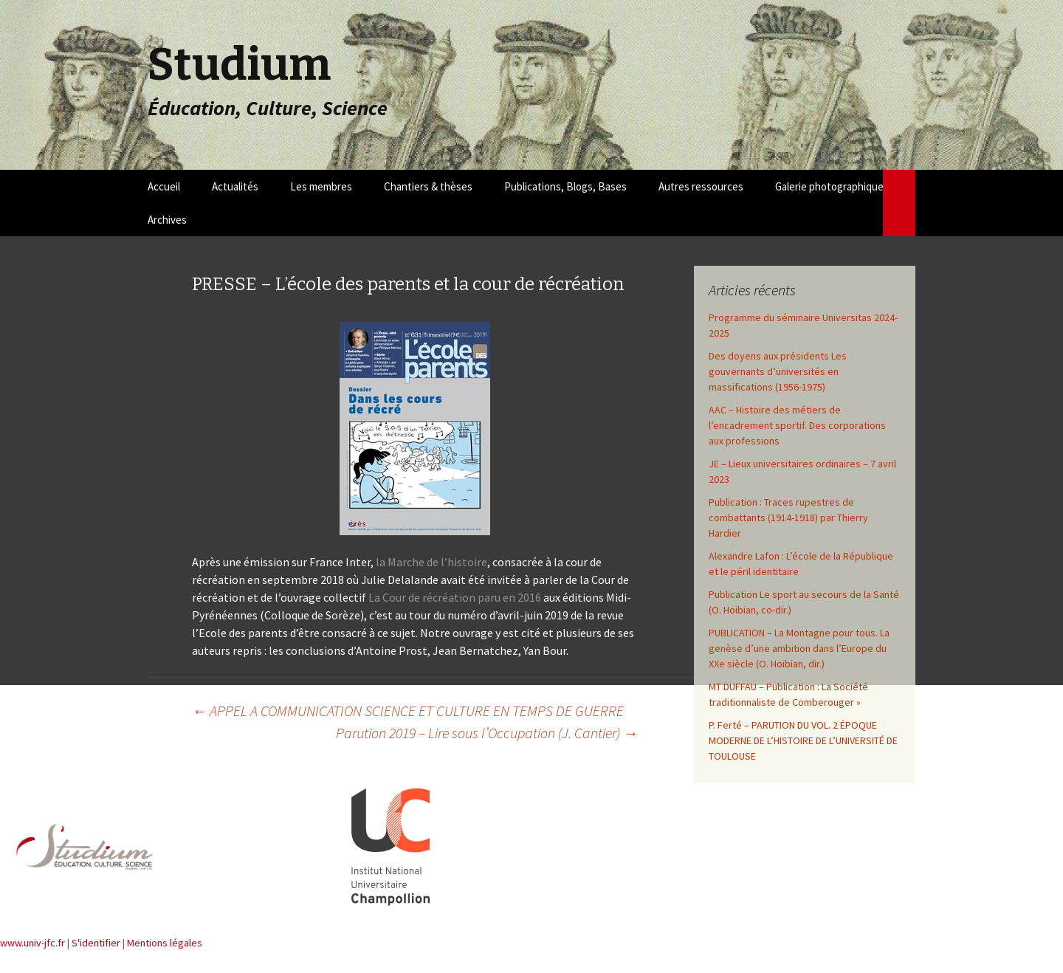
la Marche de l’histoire (431, 561)
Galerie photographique (829, 186)
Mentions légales (164, 942)
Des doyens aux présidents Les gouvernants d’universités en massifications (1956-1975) (778, 371)
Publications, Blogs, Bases (565, 186)
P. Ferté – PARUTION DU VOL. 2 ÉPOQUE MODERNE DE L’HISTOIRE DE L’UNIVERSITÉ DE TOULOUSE (803, 740)
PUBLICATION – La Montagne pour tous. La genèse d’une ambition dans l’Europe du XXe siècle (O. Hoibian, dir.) (799, 648)
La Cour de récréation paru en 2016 (454, 597)
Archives (167, 220)
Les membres (321, 186)
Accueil (164, 186)
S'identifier (96, 942)
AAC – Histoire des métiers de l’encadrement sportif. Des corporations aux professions (797, 425)
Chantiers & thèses (428, 186)
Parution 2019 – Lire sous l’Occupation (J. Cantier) (487, 732)
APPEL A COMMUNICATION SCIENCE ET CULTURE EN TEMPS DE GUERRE (408, 710)
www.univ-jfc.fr (32, 942)
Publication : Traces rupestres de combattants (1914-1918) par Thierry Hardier (788, 517)
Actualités (235, 186)
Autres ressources (700, 186)
